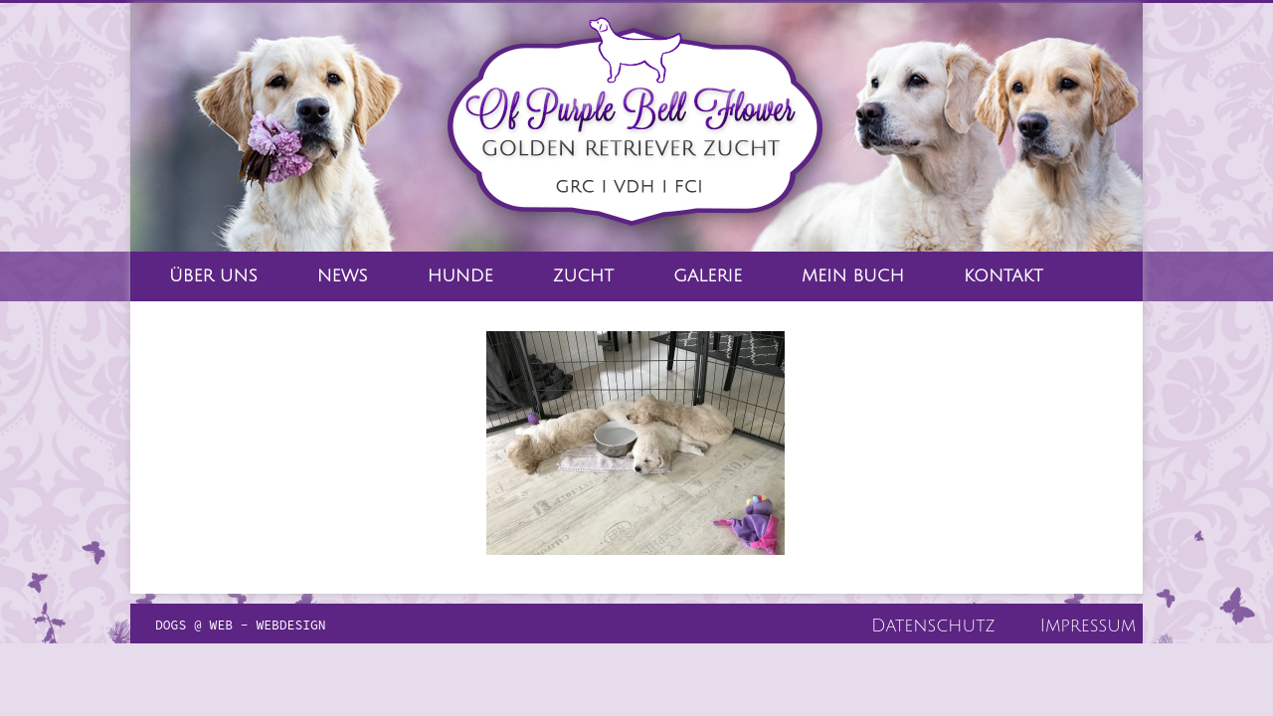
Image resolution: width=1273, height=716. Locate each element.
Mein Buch (853, 276)
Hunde (460, 276)
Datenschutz (933, 625)
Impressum (1088, 625)
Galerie (707, 276)
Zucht (583, 276)
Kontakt (1003, 276)
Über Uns (213, 276)
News (342, 276)
